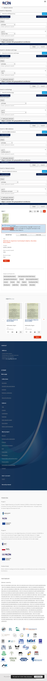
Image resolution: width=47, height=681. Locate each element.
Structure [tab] (38, 234)
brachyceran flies (33, 282)
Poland (21, 279)
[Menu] (45, 1)
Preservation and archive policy (9, 458)
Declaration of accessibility (8, 465)
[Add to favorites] (8, 332)
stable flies (15, 285)
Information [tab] (23, 234)
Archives (4, 389)
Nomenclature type (7, 199)
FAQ (3, 448)
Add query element (7, 40)
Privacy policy (5, 462)
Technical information (7, 445)
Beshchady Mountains (9, 276)
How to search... (5, 16)
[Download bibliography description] (12, 332)
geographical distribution (10, 279)
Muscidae (32, 285)
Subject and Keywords (7, 426)
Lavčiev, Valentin (7, 247)
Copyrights (4, 452)
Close (2, 21)
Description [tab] (9, 234)
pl (41, 211)
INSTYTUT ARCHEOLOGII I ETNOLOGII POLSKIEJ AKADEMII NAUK (31, 585)
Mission (4, 435)
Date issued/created (7, 420)
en (44, 211)
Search (44, 14)
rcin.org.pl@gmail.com (11, 358)
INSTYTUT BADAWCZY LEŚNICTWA (12, 589)
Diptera (24, 282)
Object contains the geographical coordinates (15, 42)
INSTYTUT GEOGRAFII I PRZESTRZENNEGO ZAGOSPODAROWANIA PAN (26, 598)
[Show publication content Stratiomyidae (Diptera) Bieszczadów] (35, 332)
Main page (4, 374)
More (37, 337)
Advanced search (42, 16)
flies (18, 282)
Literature (4, 383)
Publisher (4, 417)
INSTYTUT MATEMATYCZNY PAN (8, 585)
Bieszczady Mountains (32, 279)
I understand (38, 676)
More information (28, 676)
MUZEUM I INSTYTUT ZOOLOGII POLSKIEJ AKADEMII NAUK (14, 609)
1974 (4, 252)
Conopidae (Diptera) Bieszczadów (12, 320)
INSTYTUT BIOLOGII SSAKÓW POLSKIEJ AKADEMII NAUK (32, 591)
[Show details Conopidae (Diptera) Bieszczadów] (20, 332)
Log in (3, 479)
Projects (4, 442)
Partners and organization (8, 439)
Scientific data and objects (8, 386)
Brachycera (7, 285)
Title (3, 407)
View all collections (6, 398)
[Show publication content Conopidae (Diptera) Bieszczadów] (16, 332)
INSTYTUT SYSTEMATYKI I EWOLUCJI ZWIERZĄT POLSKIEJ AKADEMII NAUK (26, 608)
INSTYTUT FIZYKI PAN (19, 619)
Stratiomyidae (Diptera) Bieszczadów (31, 320)
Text (4, 257)
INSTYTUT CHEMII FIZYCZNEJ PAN (29, 594)
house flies (24, 285)
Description (5, 423)
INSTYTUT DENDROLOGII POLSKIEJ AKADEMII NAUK (22, 596)
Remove (45, 31)
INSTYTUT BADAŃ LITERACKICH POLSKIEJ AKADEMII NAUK (15, 587)
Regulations (5, 455)
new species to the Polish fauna (26, 276)
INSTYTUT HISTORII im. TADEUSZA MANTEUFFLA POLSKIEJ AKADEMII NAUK (18, 600)
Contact (4, 468)
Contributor (5, 413)
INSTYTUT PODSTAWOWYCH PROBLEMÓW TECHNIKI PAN (27, 606)
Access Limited (9, 225)
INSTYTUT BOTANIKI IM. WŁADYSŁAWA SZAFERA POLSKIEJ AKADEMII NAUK (18, 592)
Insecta (12, 282)
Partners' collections (7, 393)
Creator (4, 410)
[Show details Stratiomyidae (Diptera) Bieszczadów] (39, 332)
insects (6, 282)
